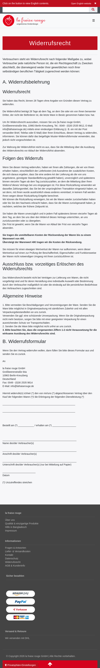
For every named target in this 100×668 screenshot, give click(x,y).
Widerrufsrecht (13, 562)
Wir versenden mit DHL (17, 638)
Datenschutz (11, 558)
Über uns (10, 520)
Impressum (11, 530)
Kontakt (9, 555)
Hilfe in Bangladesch (16, 527)
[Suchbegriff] (46, 9)
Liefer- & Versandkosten (17, 551)
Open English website (81, 3)
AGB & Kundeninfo (15, 565)
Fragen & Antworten (15, 547)
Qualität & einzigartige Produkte (21, 523)
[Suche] (93, 9)
